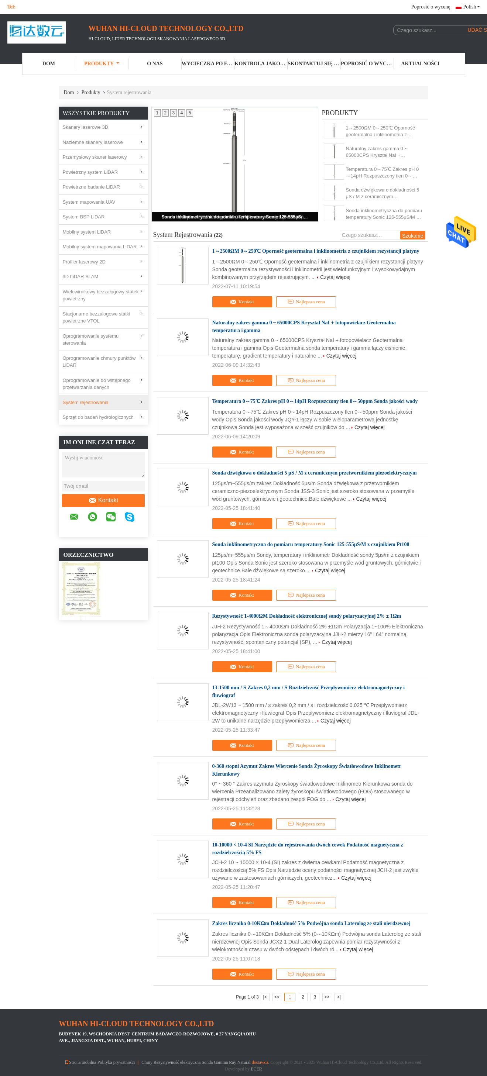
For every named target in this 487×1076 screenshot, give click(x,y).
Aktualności (420, 63)
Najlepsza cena (306, 302)
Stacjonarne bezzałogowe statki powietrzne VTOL (96, 317)
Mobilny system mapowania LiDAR (100, 246)
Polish (471, 7)
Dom (48, 63)
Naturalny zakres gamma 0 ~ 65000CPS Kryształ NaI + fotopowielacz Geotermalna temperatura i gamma (377, 152)
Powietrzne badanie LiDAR (91, 187)
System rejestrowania (86, 402)
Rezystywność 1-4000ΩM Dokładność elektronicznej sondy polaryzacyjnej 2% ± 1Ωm (306, 616)
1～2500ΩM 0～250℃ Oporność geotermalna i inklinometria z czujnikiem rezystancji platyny (380, 131)
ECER (256, 1069)
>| (339, 997)
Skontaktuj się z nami (314, 63)
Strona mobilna (80, 1062)
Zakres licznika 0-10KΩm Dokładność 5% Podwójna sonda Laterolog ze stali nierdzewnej (311, 923)
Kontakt (103, 500)
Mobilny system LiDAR (87, 232)
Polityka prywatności (116, 1062)
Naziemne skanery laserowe (93, 142)
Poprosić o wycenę (430, 7)
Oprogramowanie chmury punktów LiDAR (99, 361)
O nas (154, 63)
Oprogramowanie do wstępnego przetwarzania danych (97, 383)
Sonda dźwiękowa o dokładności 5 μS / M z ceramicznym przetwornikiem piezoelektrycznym (382, 193)
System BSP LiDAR (84, 217)
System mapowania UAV (89, 202)
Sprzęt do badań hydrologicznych (98, 417)
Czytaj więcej (335, 277)
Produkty (101, 63)
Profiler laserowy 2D (84, 262)
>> (326, 997)
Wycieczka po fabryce (208, 63)
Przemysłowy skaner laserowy (95, 157)
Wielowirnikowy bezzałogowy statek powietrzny (101, 295)
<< (276, 997)
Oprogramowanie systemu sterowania (91, 339)
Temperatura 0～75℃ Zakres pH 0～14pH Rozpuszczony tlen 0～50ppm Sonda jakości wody (382, 172)
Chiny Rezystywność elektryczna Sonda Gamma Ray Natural (195, 1062)
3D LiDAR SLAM (81, 276)
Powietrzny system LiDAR (90, 172)
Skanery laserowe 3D (86, 127)
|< (265, 997)
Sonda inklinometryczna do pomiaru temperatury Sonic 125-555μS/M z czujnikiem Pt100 (235, 217)
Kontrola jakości (261, 63)
